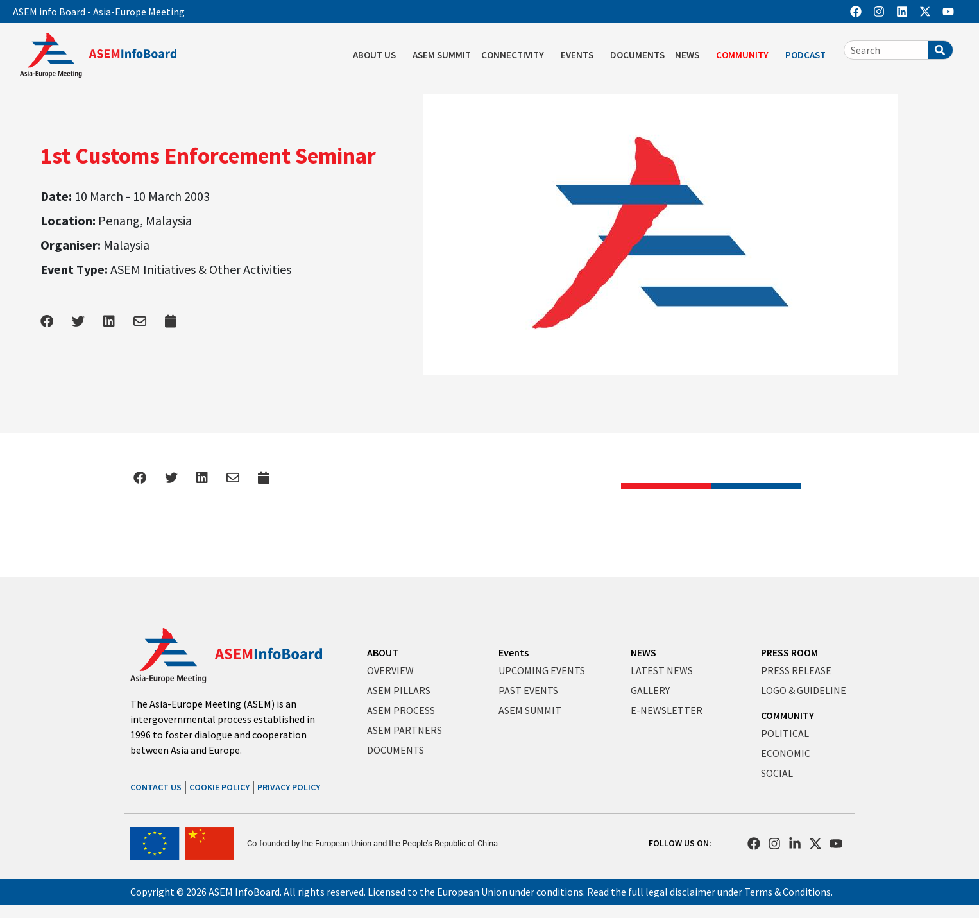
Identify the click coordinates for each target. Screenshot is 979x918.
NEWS (690, 55)
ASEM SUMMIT (442, 55)
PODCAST (808, 55)
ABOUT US (377, 55)
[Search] (940, 50)
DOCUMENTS (637, 55)
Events (513, 652)
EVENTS (580, 55)
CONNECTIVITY (515, 55)
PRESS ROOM (789, 652)
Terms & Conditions (787, 891)
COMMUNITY (745, 55)
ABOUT (382, 652)
